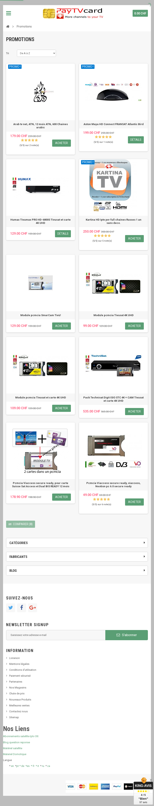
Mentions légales (19, 663)
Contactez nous (18, 711)
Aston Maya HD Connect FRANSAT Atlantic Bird (114, 124)
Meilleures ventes (19, 705)
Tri (7, 53)
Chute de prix (16, 693)
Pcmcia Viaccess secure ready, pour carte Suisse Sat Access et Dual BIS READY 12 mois (40, 485)
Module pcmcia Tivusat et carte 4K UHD (40, 397)
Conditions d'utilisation (22, 669)
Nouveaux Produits (20, 699)
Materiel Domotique (14, 754)
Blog (13, 570)
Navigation (8, 13)
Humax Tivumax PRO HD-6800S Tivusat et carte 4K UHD (40, 221)
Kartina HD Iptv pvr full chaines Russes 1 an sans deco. (113, 221)
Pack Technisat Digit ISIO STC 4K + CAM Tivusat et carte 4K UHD (113, 399)
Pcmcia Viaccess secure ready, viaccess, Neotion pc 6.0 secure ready (113, 485)
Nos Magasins (17, 687)
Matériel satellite (12, 748)
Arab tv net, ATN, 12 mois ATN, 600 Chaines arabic (40, 126)
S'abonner (127, 635)
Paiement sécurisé (20, 675)
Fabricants (18, 557)
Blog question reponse (16, 742)
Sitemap (14, 717)
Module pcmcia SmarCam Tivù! (40, 315)
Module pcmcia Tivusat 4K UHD (114, 315)
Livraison (14, 658)
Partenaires (15, 681)
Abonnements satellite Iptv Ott (20, 736)
